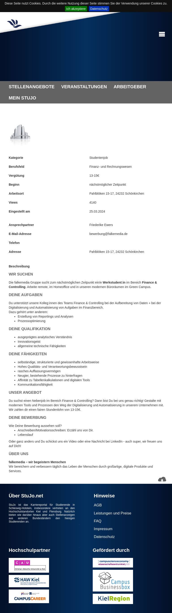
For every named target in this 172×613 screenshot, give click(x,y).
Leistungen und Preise (112, 513)
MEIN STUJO (22, 97)
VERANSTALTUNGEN (84, 86)
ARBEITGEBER (130, 86)
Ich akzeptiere (76, 9)
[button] (162, 34)
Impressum (103, 529)
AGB (98, 505)
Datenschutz (99, 9)
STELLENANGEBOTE (31, 86)
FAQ (97, 521)
